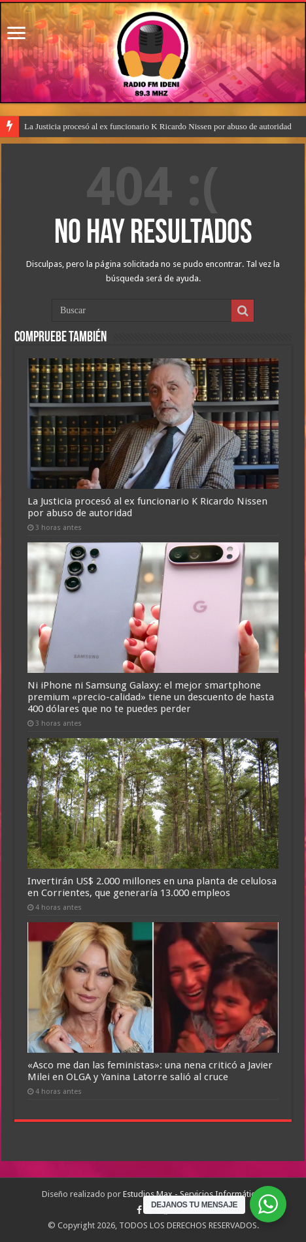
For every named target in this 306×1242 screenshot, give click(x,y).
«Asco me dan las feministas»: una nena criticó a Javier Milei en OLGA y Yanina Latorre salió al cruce (150, 1071)
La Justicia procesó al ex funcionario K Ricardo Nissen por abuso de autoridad (158, 126)
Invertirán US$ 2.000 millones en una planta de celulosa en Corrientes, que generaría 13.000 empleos (152, 887)
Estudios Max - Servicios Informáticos (193, 1194)
